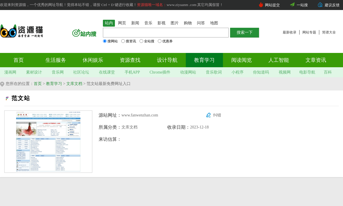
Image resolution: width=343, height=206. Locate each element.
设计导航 (167, 60)
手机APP (132, 72)
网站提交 (272, 5)
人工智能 (278, 60)
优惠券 (165, 41)
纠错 (217, 115)
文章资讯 (316, 60)
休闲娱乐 (93, 60)
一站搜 (302, 5)
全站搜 (146, 41)
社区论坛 (81, 72)
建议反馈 (332, 5)
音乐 (148, 23)
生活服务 (55, 60)
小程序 (238, 72)
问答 (201, 23)
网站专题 (309, 32)
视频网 (285, 72)
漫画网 (10, 72)
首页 (18, 60)
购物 (188, 23)
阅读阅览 (241, 60)
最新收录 (289, 32)
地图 (214, 23)
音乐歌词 (214, 72)
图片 (175, 23)
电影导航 (307, 72)
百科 (328, 72)
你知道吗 (261, 72)
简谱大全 (329, 32)
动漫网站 (188, 72)
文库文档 (74, 84)
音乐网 (58, 72)
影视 (161, 23)
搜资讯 (128, 41)
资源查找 (130, 60)
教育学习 (204, 60)
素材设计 (34, 72)
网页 (122, 23)
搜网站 (110, 41)
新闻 (135, 23)
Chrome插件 (159, 72)
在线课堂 (107, 72)
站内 (109, 23)
